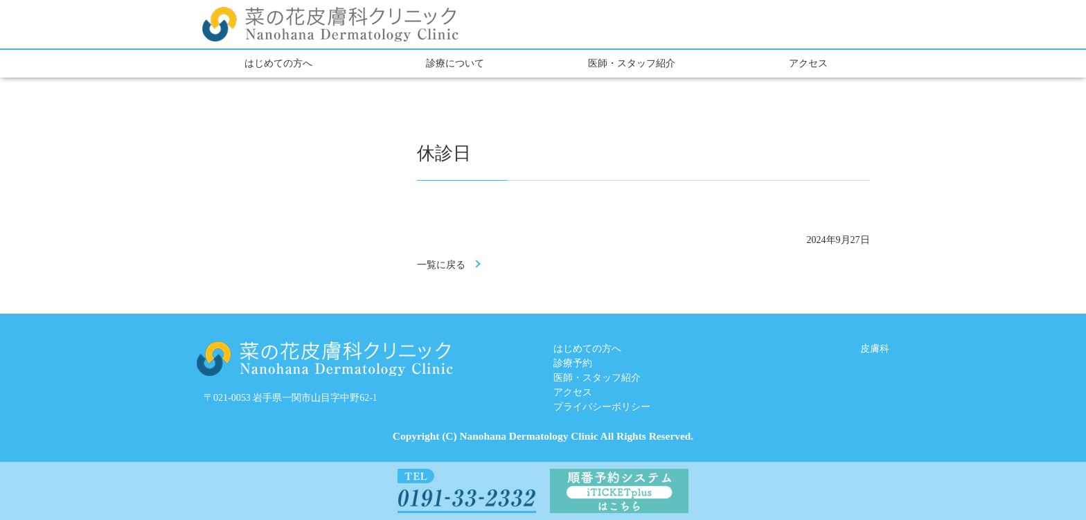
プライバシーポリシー (601, 407)
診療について (455, 63)
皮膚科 (874, 348)
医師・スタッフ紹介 (631, 63)
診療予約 (572, 363)
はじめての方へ (278, 63)
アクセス (808, 63)
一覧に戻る (441, 265)
